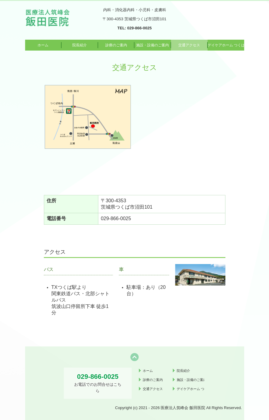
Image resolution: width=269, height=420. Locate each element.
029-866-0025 (139, 28)
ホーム (43, 45)
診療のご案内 (116, 45)
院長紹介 (79, 45)
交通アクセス (189, 45)
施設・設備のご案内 (152, 45)
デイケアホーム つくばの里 (226, 45)
